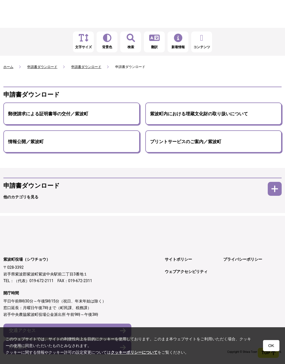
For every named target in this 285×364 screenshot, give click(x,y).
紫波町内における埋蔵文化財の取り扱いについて (199, 113)
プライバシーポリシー (242, 259)
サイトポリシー (178, 259)
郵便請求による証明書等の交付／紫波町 (48, 113)
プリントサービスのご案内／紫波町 (185, 141)
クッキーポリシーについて (134, 352)
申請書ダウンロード (42, 67)
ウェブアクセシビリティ (186, 271)
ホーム (8, 67)
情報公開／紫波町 (26, 141)
